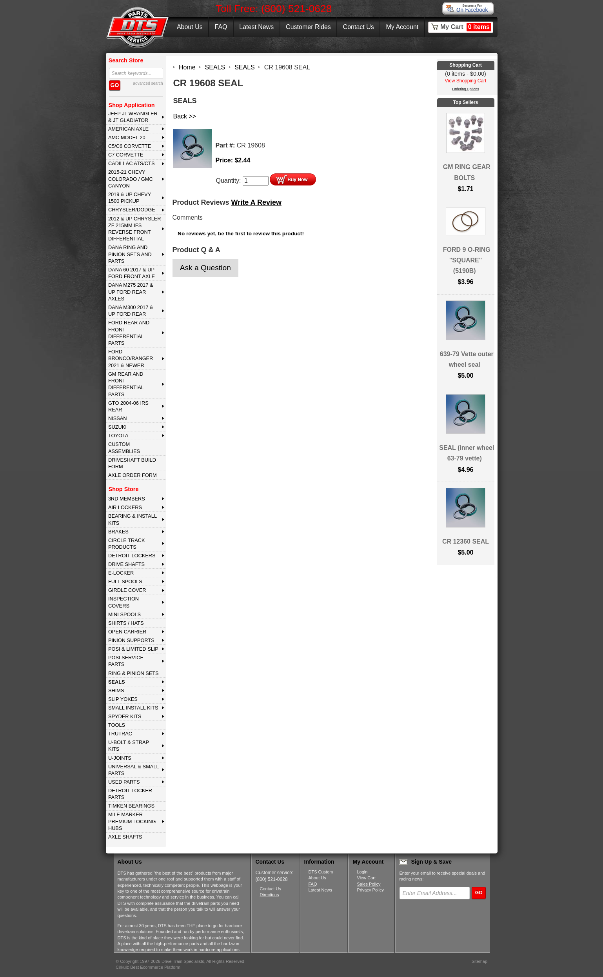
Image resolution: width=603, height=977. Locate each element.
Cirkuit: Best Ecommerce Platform (148, 967)
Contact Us (358, 27)
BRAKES (118, 532)
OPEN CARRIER (127, 632)
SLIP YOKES (123, 699)
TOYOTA (118, 435)
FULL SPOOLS (125, 581)
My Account (402, 27)
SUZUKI (117, 427)
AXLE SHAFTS (125, 837)
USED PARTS (124, 782)
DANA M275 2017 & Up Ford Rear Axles (130, 292)
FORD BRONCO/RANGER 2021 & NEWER (130, 358)
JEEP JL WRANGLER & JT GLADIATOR (133, 117)
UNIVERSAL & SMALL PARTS (133, 770)
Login (362, 872)
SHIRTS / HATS (126, 623)
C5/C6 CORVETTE (129, 146)
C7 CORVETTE (125, 155)
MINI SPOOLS (124, 614)
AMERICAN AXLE (128, 129)
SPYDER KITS (125, 716)
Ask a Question (205, 268)
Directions (269, 894)
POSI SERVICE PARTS (125, 661)
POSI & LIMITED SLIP (133, 649)
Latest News (256, 27)
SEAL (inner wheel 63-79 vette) (466, 453)
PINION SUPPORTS (131, 640)
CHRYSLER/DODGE (131, 210)
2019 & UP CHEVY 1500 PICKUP (129, 197)
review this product (277, 234)
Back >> (184, 116)
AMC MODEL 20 (126, 137)
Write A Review (256, 202)
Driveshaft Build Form (132, 463)
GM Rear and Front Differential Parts (126, 384)
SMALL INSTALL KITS (133, 708)
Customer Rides (308, 27)
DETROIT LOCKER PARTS (130, 794)
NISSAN (117, 418)
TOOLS (116, 725)
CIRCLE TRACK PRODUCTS (126, 543)
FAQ (220, 27)
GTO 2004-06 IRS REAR (128, 406)
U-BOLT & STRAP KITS (128, 745)
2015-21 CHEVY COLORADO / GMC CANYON (130, 179)
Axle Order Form (132, 475)
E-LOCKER (121, 573)
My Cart (465, 27)
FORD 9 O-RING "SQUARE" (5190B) (466, 260)
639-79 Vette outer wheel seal (467, 359)
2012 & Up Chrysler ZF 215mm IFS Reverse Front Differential (134, 229)
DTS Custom (321, 872)
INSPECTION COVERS (123, 602)
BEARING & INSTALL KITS (132, 519)
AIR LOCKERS (125, 507)
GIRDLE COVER (127, 590)
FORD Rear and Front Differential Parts (128, 333)
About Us (190, 27)
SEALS (116, 682)
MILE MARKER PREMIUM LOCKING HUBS (132, 821)
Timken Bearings (131, 806)
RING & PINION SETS (133, 673)
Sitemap (479, 961)
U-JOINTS (119, 758)
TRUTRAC (120, 734)
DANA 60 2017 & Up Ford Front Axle (131, 273)
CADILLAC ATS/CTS (131, 163)
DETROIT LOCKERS (132, 556)
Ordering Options (465, 89)
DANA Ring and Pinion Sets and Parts (130, 254)
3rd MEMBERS (126, 499)
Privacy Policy (370, 890)
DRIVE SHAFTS (126, 564)
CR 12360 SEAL (465, 541)
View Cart (366, 877)
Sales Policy (369, 884)
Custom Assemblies (124, 447)
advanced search (148, 83)
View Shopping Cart (466, 81)
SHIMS (116, 690)
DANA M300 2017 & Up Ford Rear (130, 310)
